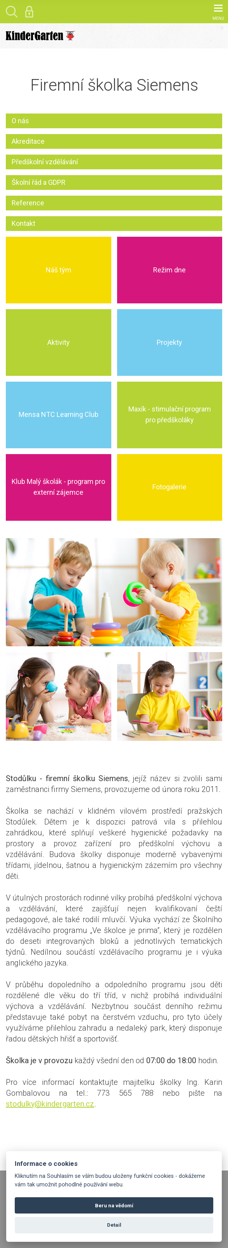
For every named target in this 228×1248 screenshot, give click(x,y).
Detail (114, 1225)
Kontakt (23, 223)
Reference (28, 203)
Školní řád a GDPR (39, 182)
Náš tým (58, 270)
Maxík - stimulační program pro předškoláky (169, 414)
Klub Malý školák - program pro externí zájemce (58, 487)
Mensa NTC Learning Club (58, 415)
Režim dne (169, 270)
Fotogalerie (169, 487)
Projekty (169, 342)
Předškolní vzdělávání (45, 162)
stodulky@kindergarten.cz (50, 1104)
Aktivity (58, 342)
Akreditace (28, 141)
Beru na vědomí (114, 1205)
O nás (20, 121)
